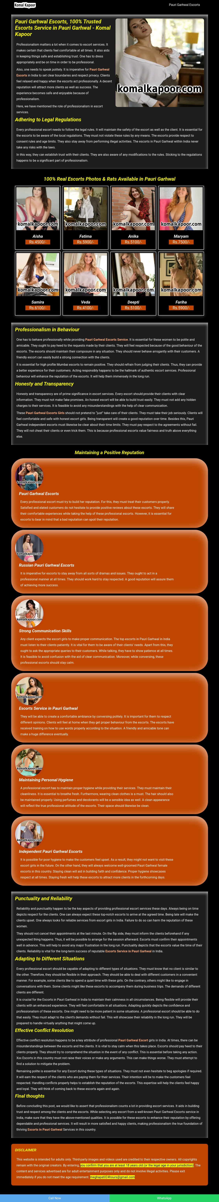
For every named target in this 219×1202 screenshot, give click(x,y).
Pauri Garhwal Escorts (184, 5)
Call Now (55, 1198)
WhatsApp (164, 1198)
